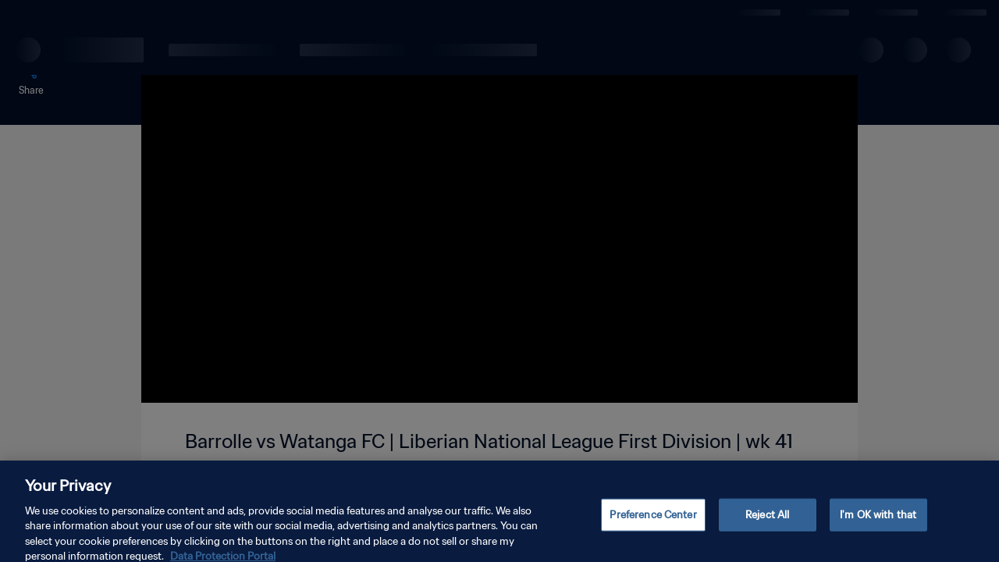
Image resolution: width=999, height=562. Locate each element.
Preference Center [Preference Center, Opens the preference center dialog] (653, 522)
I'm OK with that (878, 522)
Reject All (767, 522)
